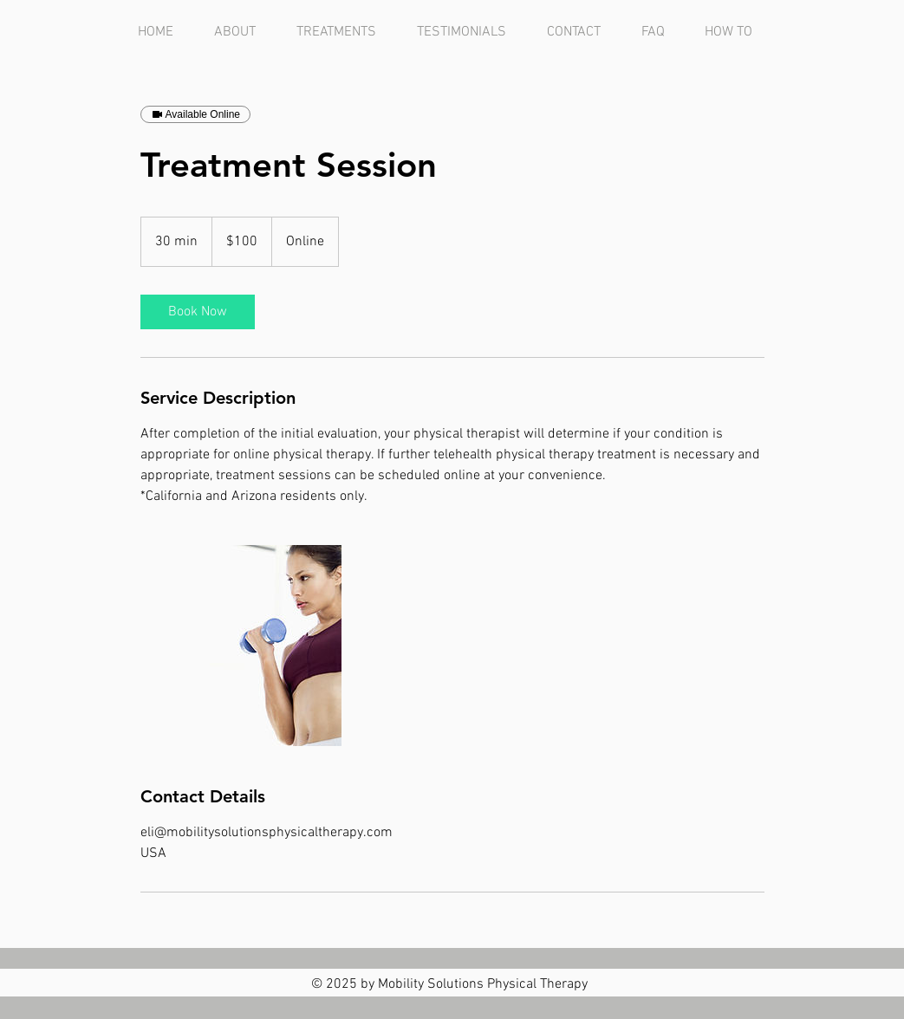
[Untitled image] (240, 645)
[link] (197, 312)
